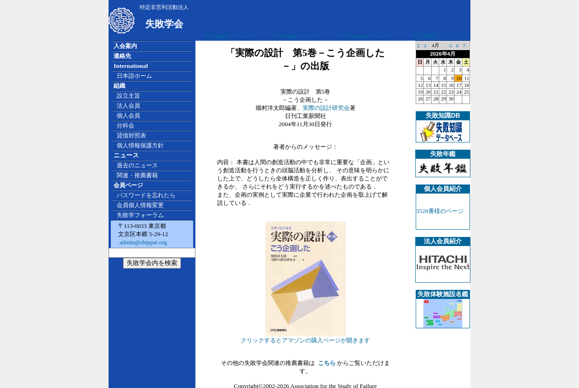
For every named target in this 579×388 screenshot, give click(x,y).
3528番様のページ (440, 211)
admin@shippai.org (142, 242)
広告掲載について (227, 36)
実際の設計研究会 (326, 107)
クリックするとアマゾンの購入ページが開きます (305, 337)
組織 (119, 85)
